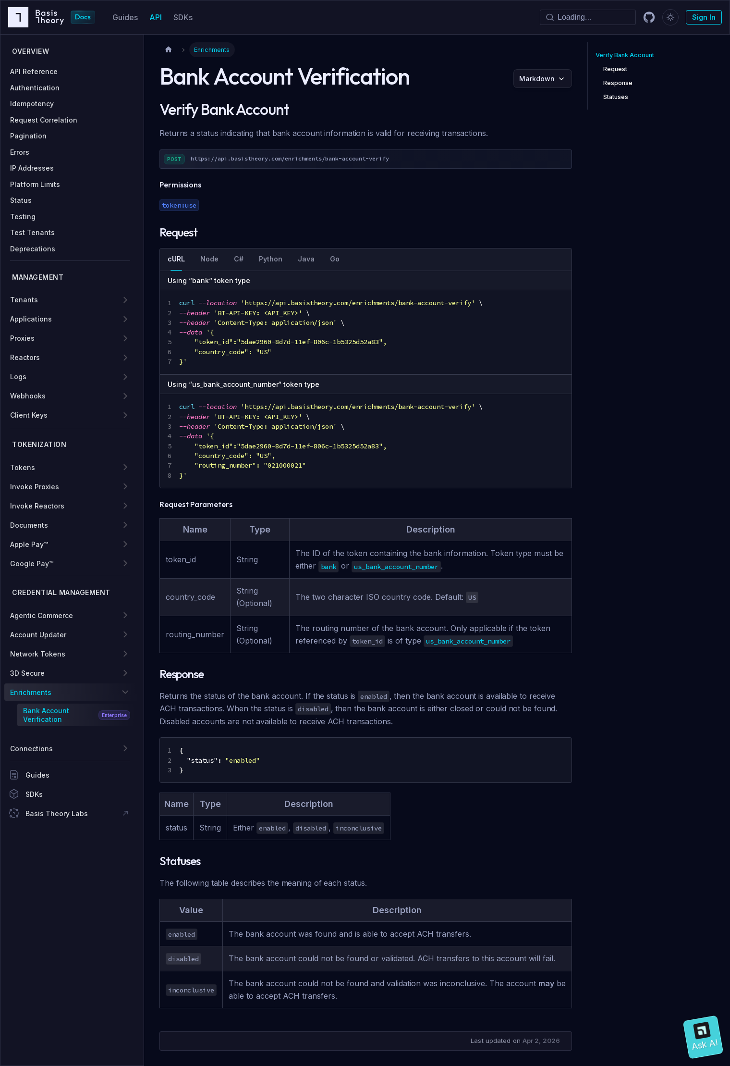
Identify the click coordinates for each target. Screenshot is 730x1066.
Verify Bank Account (625, 55)
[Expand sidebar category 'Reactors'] (125, 357)
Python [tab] (270, 259)
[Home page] (168, 49)
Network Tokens (37, 654)
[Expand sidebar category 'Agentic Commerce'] (125, 615)
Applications (31, 319)
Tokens (22, 467)
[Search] (588, 17)
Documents (29, 525)
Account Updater (38, 635)
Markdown (537, 78)
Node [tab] (209, 259)
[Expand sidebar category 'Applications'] (125, 319)
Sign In (704, 17)
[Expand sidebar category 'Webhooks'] (125, 396)
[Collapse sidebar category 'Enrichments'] (125, 692)
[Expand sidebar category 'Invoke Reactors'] (125, 505)
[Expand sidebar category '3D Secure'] (125, 673)
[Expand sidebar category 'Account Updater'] (125, 634)
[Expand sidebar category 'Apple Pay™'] (125, 544)
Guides (125, 17)
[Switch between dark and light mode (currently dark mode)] (670, 17)
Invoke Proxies (34, 487)
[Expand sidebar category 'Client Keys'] (125, 415)
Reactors (25, 357)
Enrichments (30, 692)
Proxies (22, 338)
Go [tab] (335, 259)
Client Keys (29, 415)
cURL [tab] (176, 259)
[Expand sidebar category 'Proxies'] (125, 338)
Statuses (615, 96)
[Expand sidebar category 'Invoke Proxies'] (125, 486)
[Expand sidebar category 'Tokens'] (125, 467)
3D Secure (27, 673)
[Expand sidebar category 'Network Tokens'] (125, 653)
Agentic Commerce (41, 615)
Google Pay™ (31, 563)
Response (618, 83)
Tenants (24, 300)
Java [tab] (306, 259)
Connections (31, 748)
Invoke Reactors (37, 506)
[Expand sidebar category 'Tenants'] (125, 300)
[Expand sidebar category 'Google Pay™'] (125, 563)
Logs (18, 376)
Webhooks (28, 396)
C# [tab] (238, 259)
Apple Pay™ (29, 544)
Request (615, 69)
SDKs (183, 17)
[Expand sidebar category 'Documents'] (125, 525)
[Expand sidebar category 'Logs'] (125, 376)
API (155, 17)
